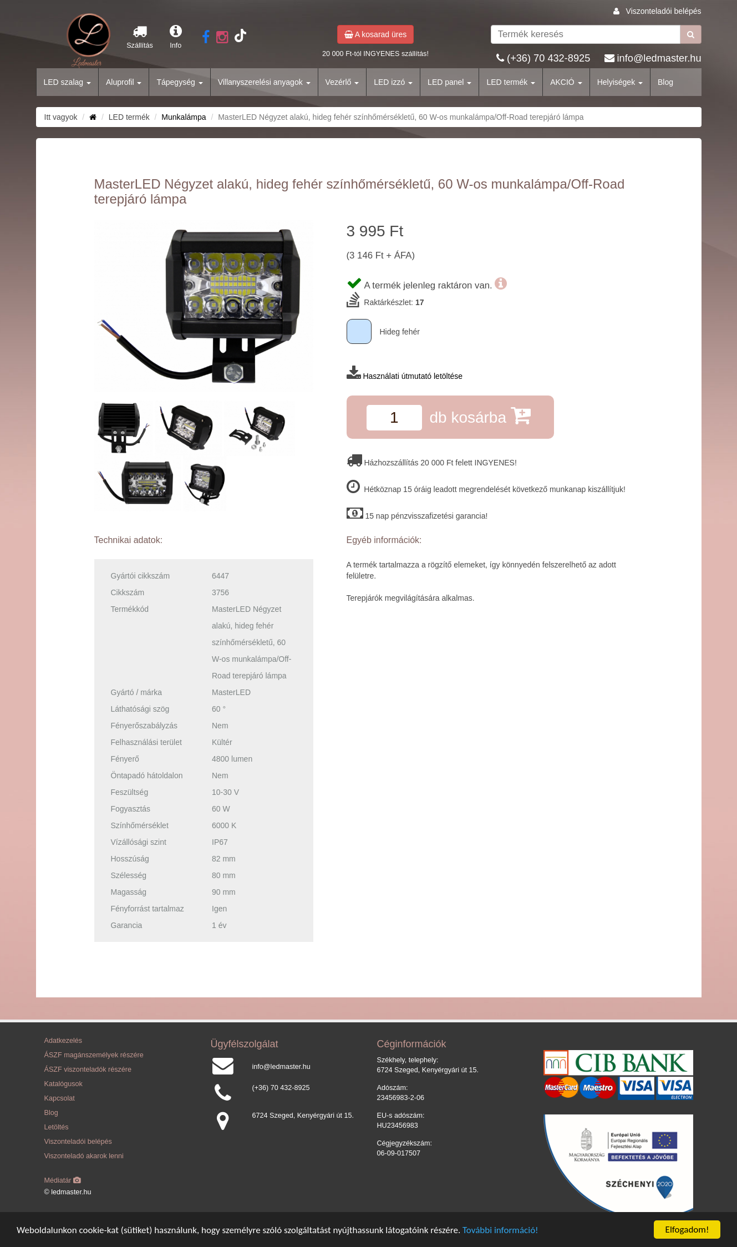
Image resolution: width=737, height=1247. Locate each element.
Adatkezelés (63, 1041)
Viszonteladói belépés (664, 11)
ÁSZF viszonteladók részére (87, 1069)
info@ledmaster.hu (659, 58)
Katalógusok (63, 1084)
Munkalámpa (183, 117)
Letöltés (56, 1127)
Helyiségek (620, 82)
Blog (665, 82)
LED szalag (67, 82)
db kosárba (479, 415)
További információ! (500, 1230)
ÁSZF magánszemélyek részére (94, 1055)
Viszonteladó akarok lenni (84, 1156)
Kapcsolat (59, 1098)
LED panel (449, 82)
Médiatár (63, 1180)
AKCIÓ (566, 82)
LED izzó (393, 82)
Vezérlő (342, 82)
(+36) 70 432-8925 (548, 58)
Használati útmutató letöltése (412, 376)
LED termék (510, 82)
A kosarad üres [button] (375, 34)
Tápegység (179, 82)
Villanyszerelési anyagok (264, 82)
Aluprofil (123, 82)
